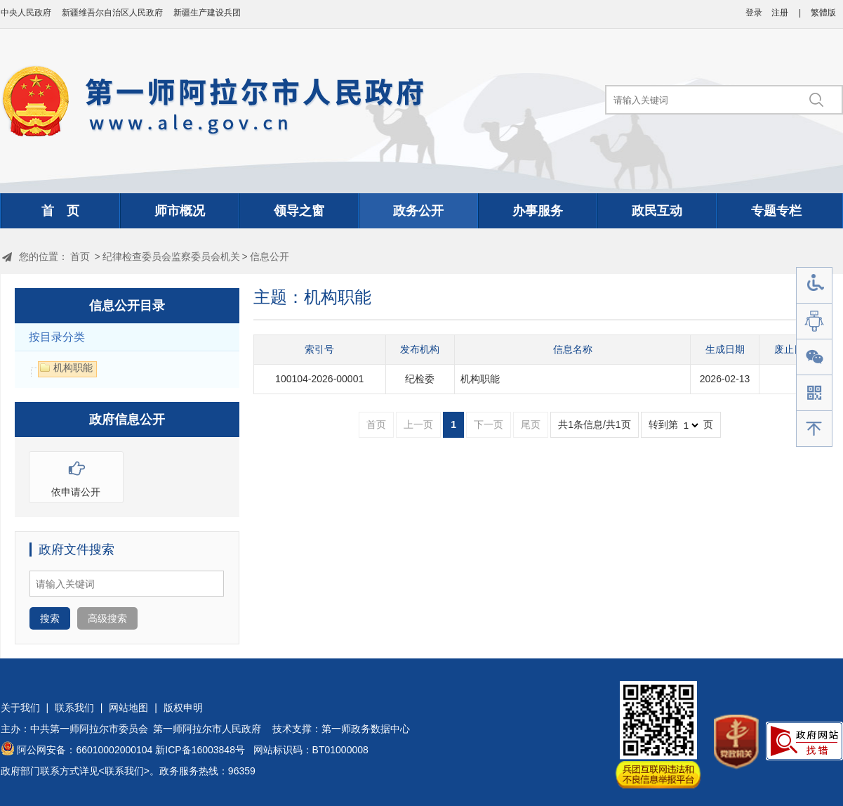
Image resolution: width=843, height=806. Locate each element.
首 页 (60, 211)
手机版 (814, 393)
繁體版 (823, 13)
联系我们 (74, 707)
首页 (80, 256)
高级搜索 (107, 618)
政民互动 (657, 211)
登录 (753, 13)
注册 (779, 13)
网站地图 (128, 707)
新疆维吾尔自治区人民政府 (112, 13)
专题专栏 (776, 211)
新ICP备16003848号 (200, 749)
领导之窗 (299, 211)
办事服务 (537, 211)
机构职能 (480, 378)
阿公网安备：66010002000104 (84, 749)
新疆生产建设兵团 (207, 13)
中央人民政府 (26, 13)
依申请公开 (76, 475)
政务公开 (418, 211)
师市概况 (179, 211)
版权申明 (183, 707)
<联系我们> (124, 770)
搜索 (50, 618)
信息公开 (269, 256)
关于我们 (20, 707)
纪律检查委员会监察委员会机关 (171, 256)
